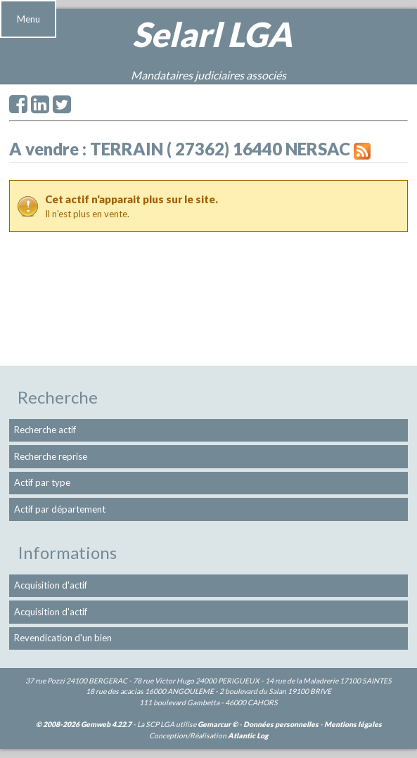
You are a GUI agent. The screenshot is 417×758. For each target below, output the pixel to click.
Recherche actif (45, 429)
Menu (28, 19)
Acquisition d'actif (50, 585)
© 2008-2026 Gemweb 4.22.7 (83, 724)
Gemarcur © (218, 724)
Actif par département (59, 509)
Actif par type (42, 482)
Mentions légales (353, 724)
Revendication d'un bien (63, 637)
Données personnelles (281, 724)
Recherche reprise (50, 456)
